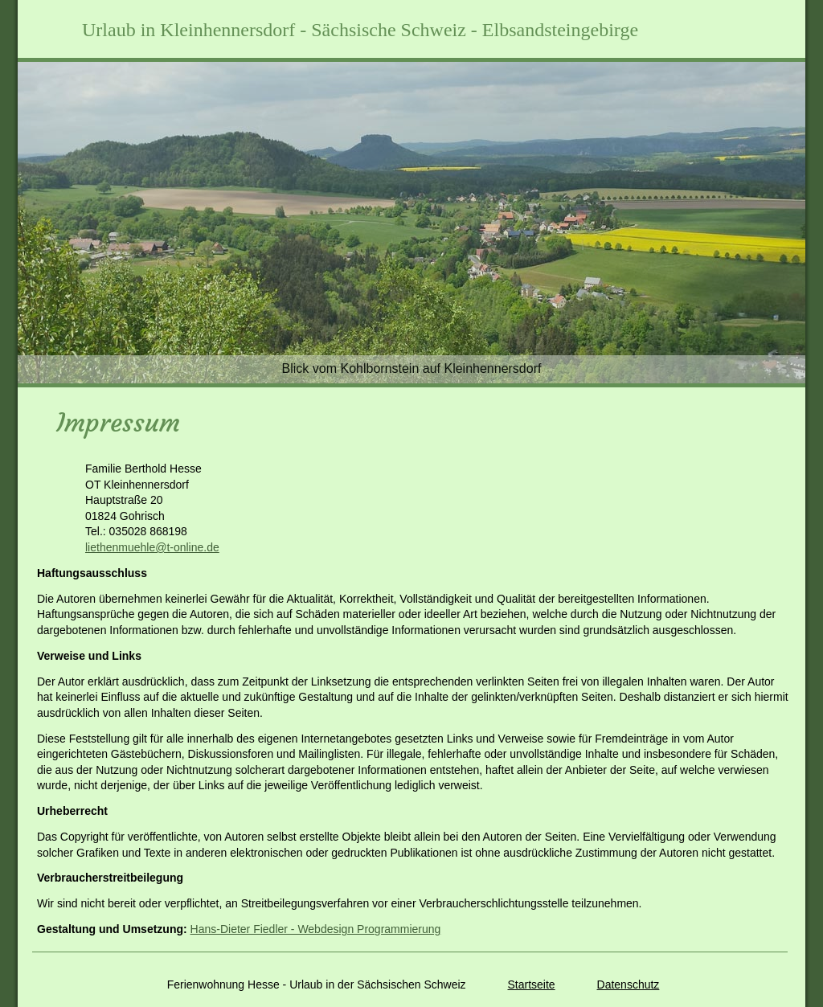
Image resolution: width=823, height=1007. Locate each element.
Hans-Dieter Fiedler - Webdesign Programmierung (315, 929)
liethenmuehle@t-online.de (152, 547)
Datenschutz (628, 984)
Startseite (531, 984)
